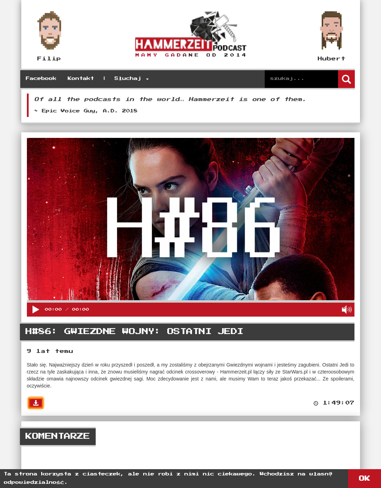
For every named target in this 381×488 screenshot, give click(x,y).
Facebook (41, 79)
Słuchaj (132, 79)
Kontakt (81, 79)
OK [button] (364, 478)
